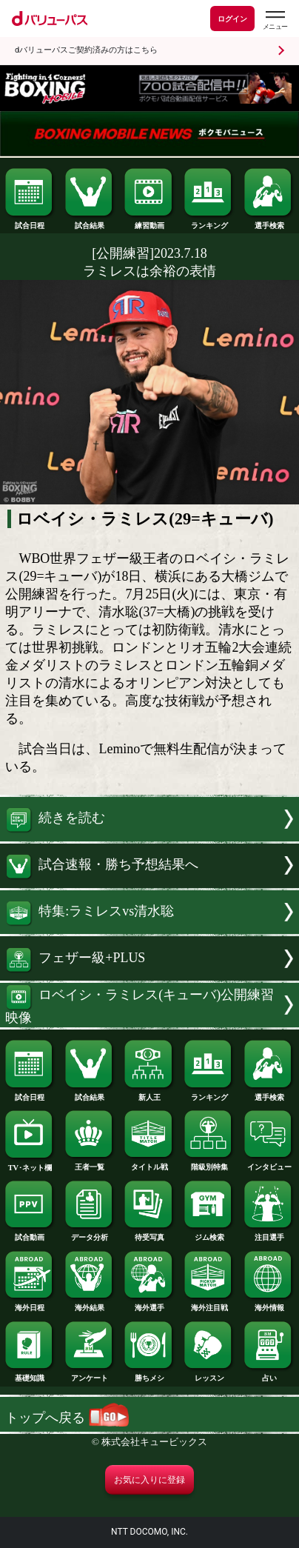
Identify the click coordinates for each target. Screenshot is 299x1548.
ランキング (209, 222)
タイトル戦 (149, 1163)
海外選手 (149, 1304)
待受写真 (149, 1233)
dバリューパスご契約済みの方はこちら (86, 50)
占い (269, 1374)
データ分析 (90, 1233)
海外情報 (269, 1304)
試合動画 (30, 1233)
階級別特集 (209, 1163)
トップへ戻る (66, 1417)
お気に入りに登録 (149, 1480)
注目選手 (269, 1233)
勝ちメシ (149, 1374)
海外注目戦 (209, 1304)
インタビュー (269, 1163)
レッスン (209, 1374)
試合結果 (90, 222)
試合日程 (30, 222)
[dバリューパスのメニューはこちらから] (274, 20)
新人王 (149, 1093)
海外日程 (30, 1304)
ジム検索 (209, 1233)
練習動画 (149, 222)
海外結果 (90, 1304)
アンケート (90, 1374)
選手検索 (269, 222)
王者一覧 (90, 1163)
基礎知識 (30, 1374)
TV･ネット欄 (30, 1164)
